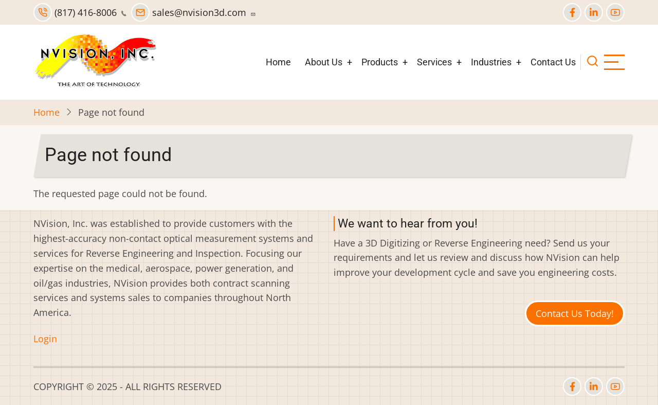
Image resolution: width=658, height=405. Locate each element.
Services (434, 62)
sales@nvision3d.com (193, 12)
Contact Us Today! (575, 313)
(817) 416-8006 (79, 12)
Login (45, 338)
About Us (323, 62)
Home (278, 62)
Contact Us (553, 62)
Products (379, 62)
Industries (491, 62)
